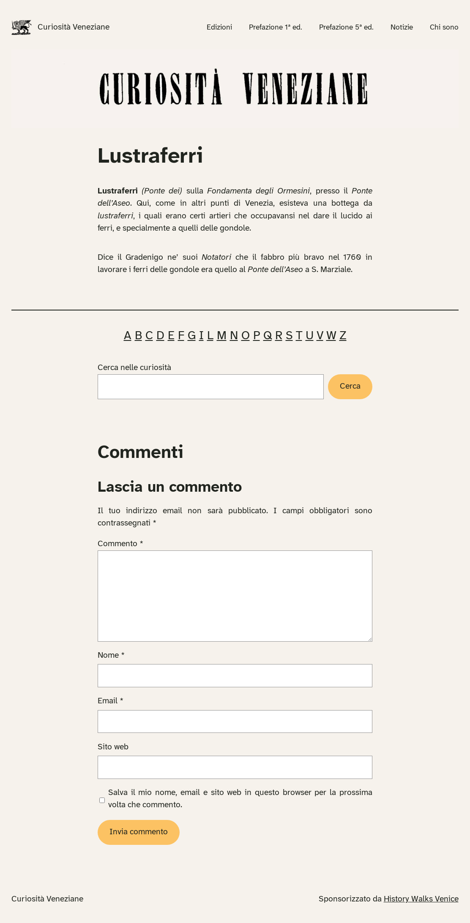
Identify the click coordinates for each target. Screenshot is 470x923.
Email (110, 701)
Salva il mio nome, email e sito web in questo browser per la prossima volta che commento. (240, 799)
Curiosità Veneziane (73, 27)
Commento (120, 544)
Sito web (113, 747)
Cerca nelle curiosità (134, 368)
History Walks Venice (421, 899)
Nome (111, 655)
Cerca (350, 386)
